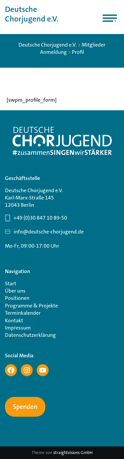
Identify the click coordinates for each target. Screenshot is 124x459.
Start (10, 283)
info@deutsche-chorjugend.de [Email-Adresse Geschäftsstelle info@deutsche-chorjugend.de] (49, 231)
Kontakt (14, 320)
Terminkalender (23, 312)
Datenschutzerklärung (30, 335)
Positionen (17, 298)
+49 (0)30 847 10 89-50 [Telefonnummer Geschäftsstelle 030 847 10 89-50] (40, 217)
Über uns (15, 290)
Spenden (25, 406)
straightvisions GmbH (73, 452)
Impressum (18, 327)
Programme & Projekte (31, 305)
